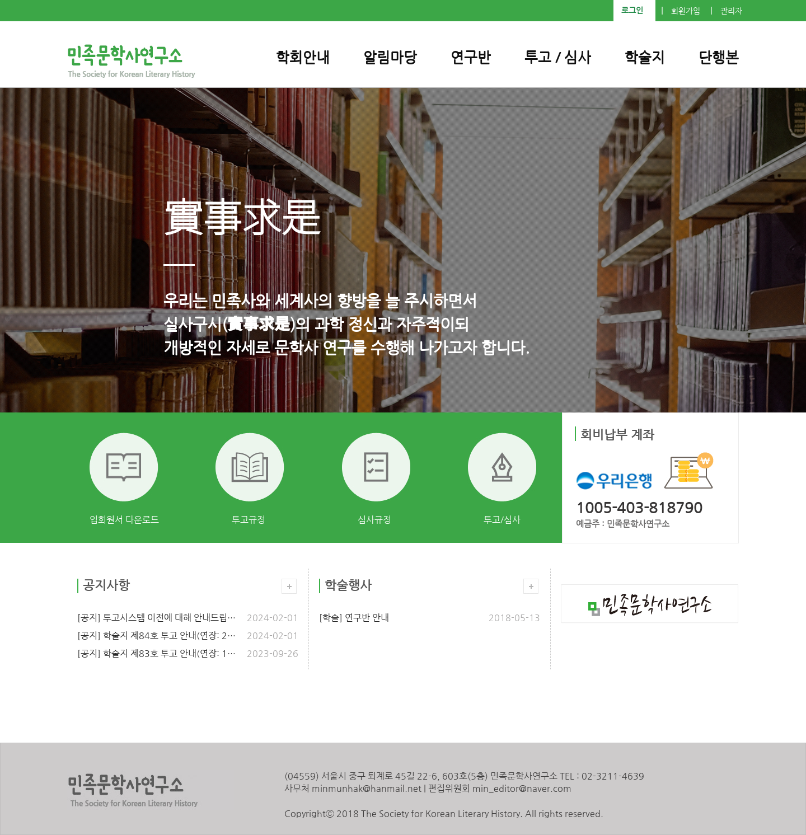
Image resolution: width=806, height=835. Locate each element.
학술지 (645, 57)
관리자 (731, 11)
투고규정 (248, 519)
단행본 (719, 57)
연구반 (471, 57)
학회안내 (303, 57)
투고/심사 (502, 519)
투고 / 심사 (557, 57)
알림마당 (390, 57)
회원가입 (685, 11)
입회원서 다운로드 (124, 519)
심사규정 (374, 519)
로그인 (632, 10)
